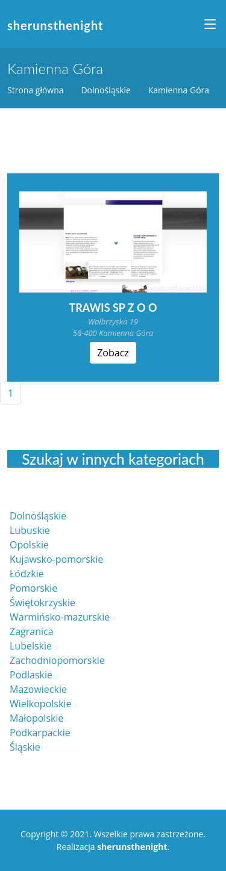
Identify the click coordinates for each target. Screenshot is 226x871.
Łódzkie (27, 573)
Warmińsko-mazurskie (60, 617)
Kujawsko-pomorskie (56, 559)
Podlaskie (31, 674)
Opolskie (29, 544)
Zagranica (32, 631)
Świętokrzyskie (42, 602)
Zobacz (113, 352)
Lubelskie (31, 645)
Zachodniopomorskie (57, 660)
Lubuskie (30, 530)
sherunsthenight (55, 25)
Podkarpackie (40, 732)
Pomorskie (33, 588)
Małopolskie (36, 718)
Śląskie (25, 747)
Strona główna (35, 90)
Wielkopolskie (40, 703)
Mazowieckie (38, 689)
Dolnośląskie (106, 90)
